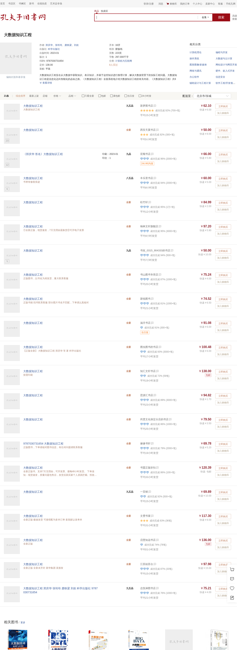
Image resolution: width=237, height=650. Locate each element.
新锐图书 (145, 298)
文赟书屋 (145, 515)
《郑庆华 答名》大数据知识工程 (43, 154)
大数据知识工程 (33, 105)
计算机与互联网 (123, 61)
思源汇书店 (146, 395)
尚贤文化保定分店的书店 (154, 419)
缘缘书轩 (145, 443)
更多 (23, 622)
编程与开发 (222, 52)
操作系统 (194, 58)
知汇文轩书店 (148, 371)
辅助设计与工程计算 (200, 83)
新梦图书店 (146, 105)
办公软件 (194, 77)
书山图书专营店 (149, 274)
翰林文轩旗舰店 (149, 226)
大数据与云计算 (224, 58)
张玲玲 (58, 45)
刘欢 (76, 45)
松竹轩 (144, 202)
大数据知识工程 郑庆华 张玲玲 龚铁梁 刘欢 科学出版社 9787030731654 (60, 590)
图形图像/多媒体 (198, 64)
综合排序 (20, 96)
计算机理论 (195, 52)
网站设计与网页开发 (226, 64)
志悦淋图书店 (148, 588)
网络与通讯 (195, 70)
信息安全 (220, 77)
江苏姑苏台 (146, 564)
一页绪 (144, 491)
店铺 (45, 96)
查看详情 (46, 82)
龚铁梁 (68, 45)
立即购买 (223, 106)
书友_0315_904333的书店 (155, 250)
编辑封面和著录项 (15, 77)
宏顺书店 (145, 153)
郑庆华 (49, 45)
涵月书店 (145, 322)
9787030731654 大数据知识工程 (43, 443)
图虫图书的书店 (149, 346)
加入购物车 (223, 113)
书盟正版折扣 (148, 467)
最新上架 (34, 96)
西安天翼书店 (148, 129)
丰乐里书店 (146, 178)
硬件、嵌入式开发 (225, 70)
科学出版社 (54, 49)
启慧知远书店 (148, 539)
